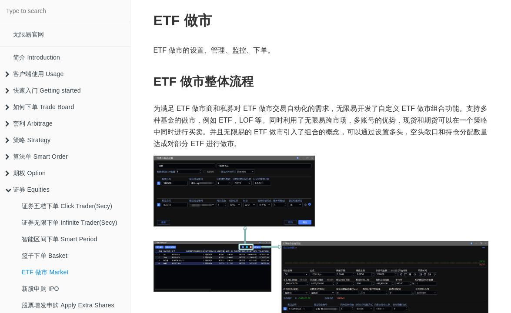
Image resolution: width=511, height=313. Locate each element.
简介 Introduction (36, 57)
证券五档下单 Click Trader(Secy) (67, 206)
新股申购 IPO (40, 288)
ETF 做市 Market (45, 272)
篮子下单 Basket (44, 255)
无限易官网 (28, 34)
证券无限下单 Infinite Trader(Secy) (69, 222)
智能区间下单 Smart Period (59, 239)
